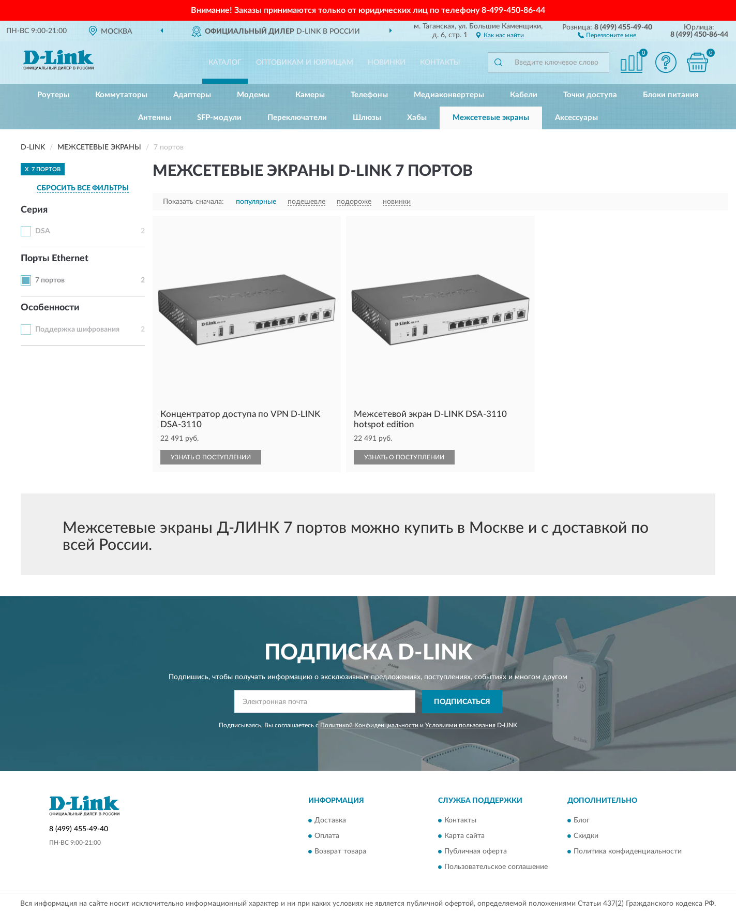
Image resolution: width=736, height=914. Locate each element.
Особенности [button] (50, 307)
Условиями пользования (460, 725)
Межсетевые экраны (491, 118)
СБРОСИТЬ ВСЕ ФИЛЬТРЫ (83, 188)
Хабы (417, 118)
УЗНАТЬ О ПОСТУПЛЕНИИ (211, 457)
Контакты (440, 62)
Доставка (330, 821)
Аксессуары (576, 118)
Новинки (386, 62)
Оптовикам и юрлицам (304, 62)
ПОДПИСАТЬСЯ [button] (462, 702)
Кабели (523, 95)
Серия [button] (34, 210)
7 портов (50, 280)
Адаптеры (192, 95)
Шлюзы (367, 118)
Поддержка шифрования (77, 329)
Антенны (154, 118)
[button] (607, 35)
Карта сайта (464, 836)
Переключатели (297, 118)
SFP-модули (219, 118)
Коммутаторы (121, 95)
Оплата (326, 836)
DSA (42, 231)
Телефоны (369, 95)
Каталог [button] (225, 62)
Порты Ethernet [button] (54, 258)
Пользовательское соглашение (496, 867)
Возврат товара (340, 852)
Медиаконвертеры (449, 95)
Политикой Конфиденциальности (369, 725)
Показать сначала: (193, 201)
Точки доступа (590, 95)
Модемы (253, 95)
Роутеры (53, 95)
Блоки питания (671, 95)
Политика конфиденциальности (628, 852)
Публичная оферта (475, 852)
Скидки (586, 836)
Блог (582, 821)
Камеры (310, 95)
